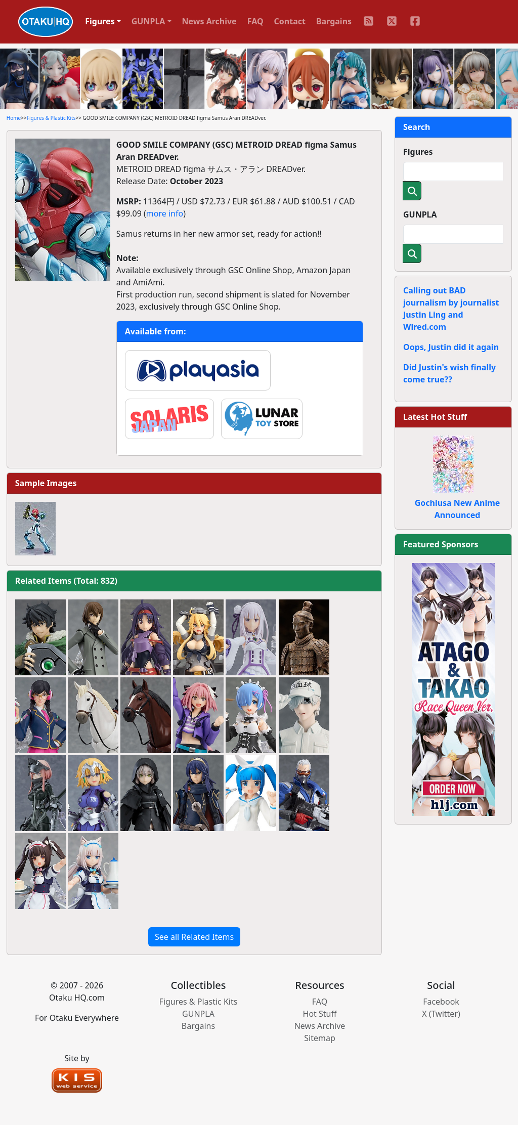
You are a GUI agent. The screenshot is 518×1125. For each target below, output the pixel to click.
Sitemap (319, 1038)
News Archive (209, 21)
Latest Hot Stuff (435, 416)
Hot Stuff (320, 1013)
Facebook (441, 1001)
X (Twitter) (441, 1013)
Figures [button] (100, 21)
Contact (290, 21)
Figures (418, 151)
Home (14, 117)
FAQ (255, 21)
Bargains (334, 21)
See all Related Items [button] (194, 936)
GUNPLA (420, 214)
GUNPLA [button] (148, 21)
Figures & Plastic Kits (51, 117)
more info (164, 213)
